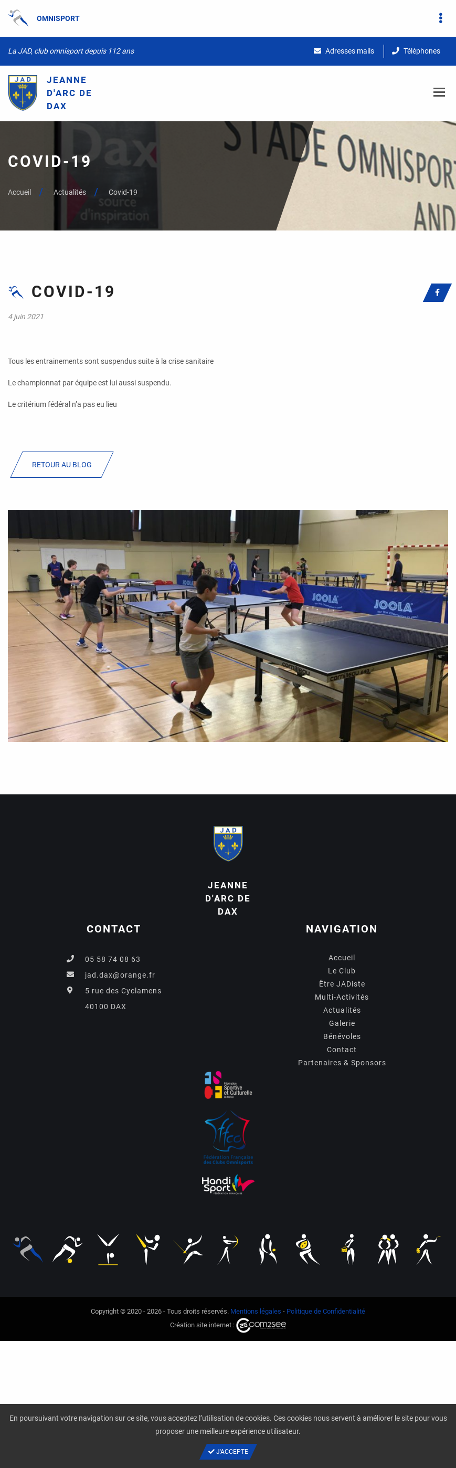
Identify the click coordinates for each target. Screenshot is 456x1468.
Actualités (70, 192)
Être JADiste (342, 984)
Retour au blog (62, 464)
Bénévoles (342, 1036)
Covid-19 (123, 192)
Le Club (342, 971)
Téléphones (416, 51)
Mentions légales (255, 1311)
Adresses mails (344, 51)
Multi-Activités (342, 997)
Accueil (19, 192)
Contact (342, 1049)
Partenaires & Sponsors (342, 1062)
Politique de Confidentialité (326, 1311)
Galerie (342, 1023)
